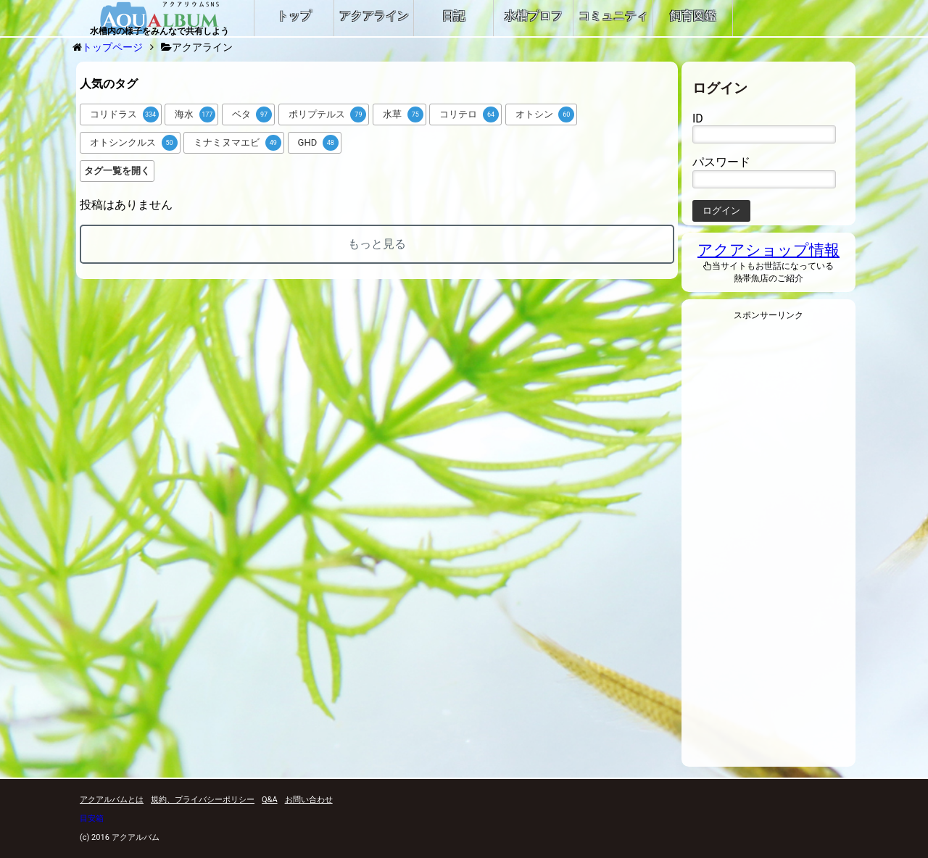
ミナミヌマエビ (237, 143)
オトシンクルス (134, 143)
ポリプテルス (328, 114)
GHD (318, 143)
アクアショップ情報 (768, 250)
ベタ (252, 114)
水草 (403, 114)
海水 (195, 114)
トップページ (112, 47)
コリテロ (469, 114)
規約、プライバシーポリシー (202, 799)
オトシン (545, 114)
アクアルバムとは (112, 799)
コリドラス (124, 114)
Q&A (270, 799)
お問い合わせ (309, 799)
